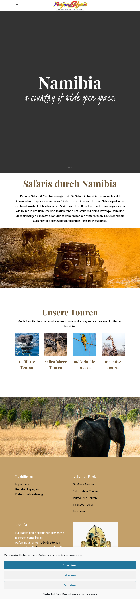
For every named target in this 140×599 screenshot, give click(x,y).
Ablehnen (70, 575)
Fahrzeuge (79, 511)
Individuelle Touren (85, 498)
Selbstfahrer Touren (85, 491)
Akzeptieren (70, 565)
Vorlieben (70, 585)
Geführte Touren (83, 484)
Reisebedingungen (27, 489)
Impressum (91, 593)
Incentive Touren (83, 504)
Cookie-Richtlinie (52, 593)
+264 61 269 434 (50, 542)
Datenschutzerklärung (73, 593)
